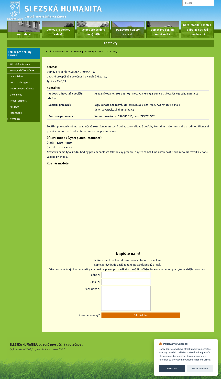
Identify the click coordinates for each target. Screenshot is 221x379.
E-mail (93, 282)
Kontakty (112, 51)
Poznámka (90, 289)
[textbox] (198, 3)
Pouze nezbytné (200, 368)
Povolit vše (172, 368)
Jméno (93, 274)
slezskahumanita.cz (59, 51)
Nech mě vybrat (202, 359)
